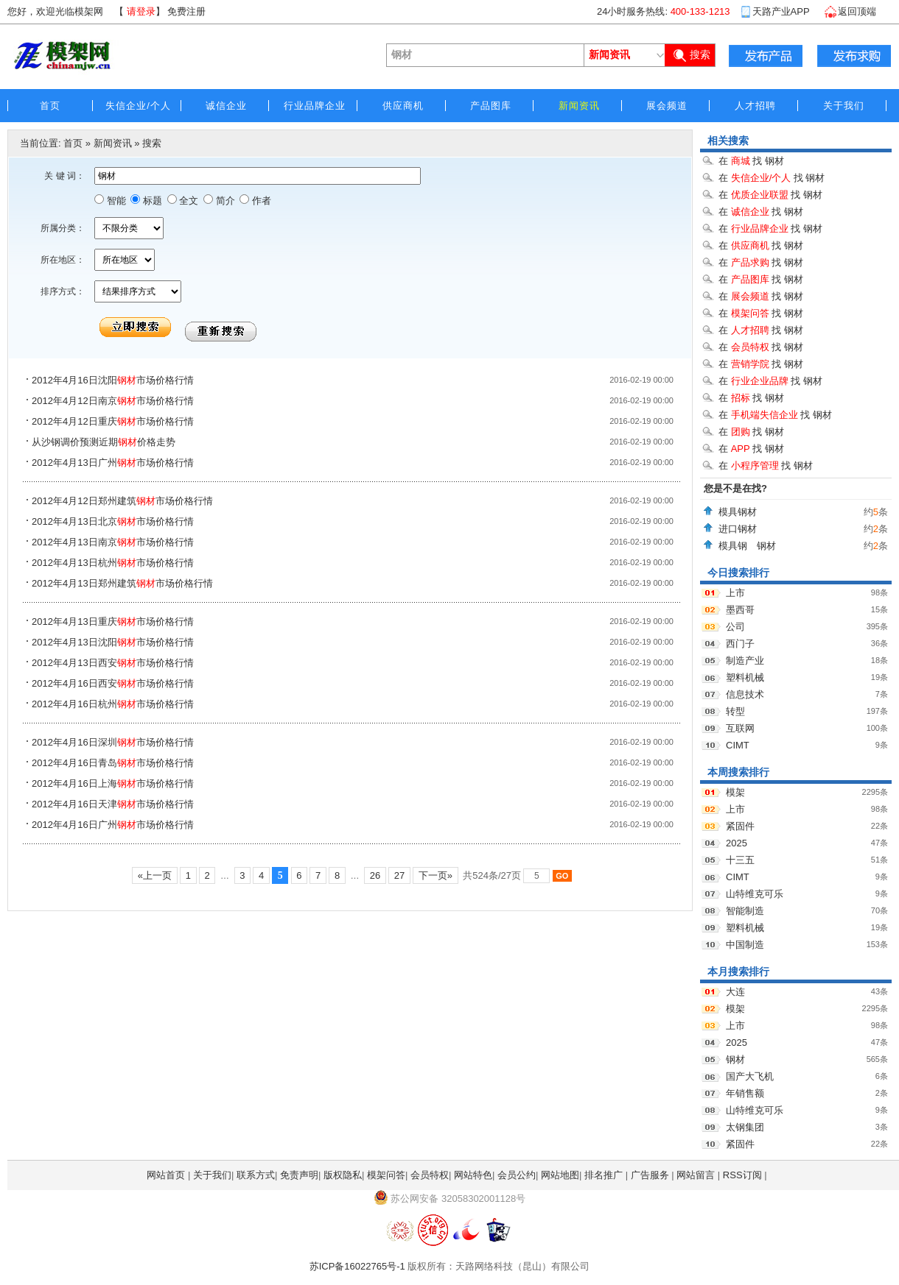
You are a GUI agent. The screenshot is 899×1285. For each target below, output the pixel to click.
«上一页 (154, 875)
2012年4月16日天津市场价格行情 (113, 804)
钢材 (735, 1059)
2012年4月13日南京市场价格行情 (113, 542)
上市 (735, 592)
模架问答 (386, 1174)
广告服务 (650, 1174)
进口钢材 (737, 528)
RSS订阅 (742, 1174)
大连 (735, 991)
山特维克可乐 (754, 893)
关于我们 (212, 1174)
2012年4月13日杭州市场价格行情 (113, 562)
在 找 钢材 (751, 160)
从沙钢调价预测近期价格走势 (103, 441)
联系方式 (256, 1174)
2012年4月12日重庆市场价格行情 (113, 421)
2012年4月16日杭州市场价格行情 (113, 703)
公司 (735, 626)
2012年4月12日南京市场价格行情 (113, 400)
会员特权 (429, 1174)
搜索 (151, 143)
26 (375, 875)
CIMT (737, 745)
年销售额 (745, 1093)
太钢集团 (745, 1127)
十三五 (740, 859)
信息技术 (745, 694)
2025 (736, 843)
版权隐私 (342, 1174)
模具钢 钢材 (752, 545)
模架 (735, 792)
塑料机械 (745, 677)
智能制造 (745, 910)
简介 (224, 200)
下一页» (435, 875)
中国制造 (745, 944)
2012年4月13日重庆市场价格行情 (113, 621)
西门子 (740, 643)
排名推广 (603, 1174)
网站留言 (695, 1174)
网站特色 (473, 1174)
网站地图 (560, 1174)
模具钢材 (737, 511)
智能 (115, 200)
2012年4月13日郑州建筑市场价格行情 (122, 583)
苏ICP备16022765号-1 (357, 1266)
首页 (73, 143)
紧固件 (740, 826)
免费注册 (186, 11)
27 (399, 875)
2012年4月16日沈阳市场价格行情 (113, 380)
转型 (735, 711)
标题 (151, 200)
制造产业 (745, 660)
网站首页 (166, 1174)
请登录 (141, 11)
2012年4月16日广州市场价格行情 (113, 824)
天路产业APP (781, 11)
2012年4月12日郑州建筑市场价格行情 (122, 500)
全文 (188, 200)
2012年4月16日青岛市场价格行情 (113, 762)
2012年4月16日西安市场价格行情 (113, 683)
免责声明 (299, 1174)
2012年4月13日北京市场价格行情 (113, 521)
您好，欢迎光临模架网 (55, 11)
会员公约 (516, 1174)
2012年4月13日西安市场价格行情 (113, 662)
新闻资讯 (113, 143)
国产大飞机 (750, 1076)
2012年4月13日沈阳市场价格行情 (113, 642)
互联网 (740, 728)
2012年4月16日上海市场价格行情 (113, 783)
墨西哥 (740, 609)
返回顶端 (857, 11)
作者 (260, 200)
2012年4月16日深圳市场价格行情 (113, 742)
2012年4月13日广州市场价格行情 (113, 462)
